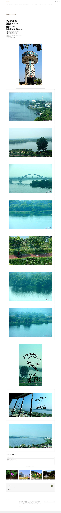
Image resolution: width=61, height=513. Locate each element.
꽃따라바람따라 (11, 4)
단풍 (33, 502)
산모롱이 (7, 1)
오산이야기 (20, 4)
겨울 (28, 501)
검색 (54, 502)
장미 (29, 503)
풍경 (32, 503)
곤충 (48, 4)
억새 (40, 503)
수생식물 (36, 4)
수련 (19, 502)
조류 (51, 4)
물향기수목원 (16, 4)
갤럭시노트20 (38, 501)
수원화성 (24, 503)
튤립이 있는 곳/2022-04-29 (10, 462)
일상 (42, 4)
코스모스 (26, 501)
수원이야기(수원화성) (26, 4)
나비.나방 (46, 4)
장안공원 (20, 503)
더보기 (19, 506)
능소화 (36, 502)
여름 (38, 502)
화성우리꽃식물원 (21, 501)
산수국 (38, 503)
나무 (32, 4)
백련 (30, 501)
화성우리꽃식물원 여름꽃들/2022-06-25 (11, 459)
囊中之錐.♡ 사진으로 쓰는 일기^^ (12, 487)
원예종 (39, 4)
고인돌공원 (23, 502)
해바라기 (26, 502)
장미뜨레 (35, 503)
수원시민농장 (30, 502)
